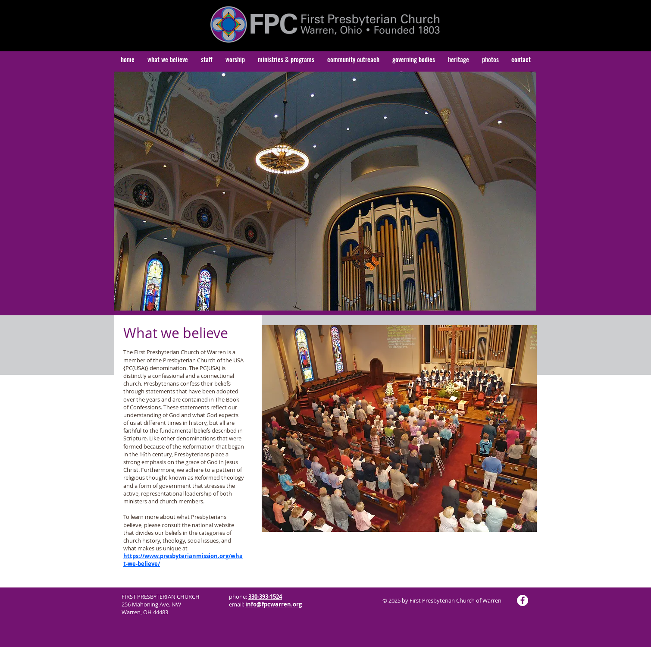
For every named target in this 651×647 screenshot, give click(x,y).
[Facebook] (522, 600)
